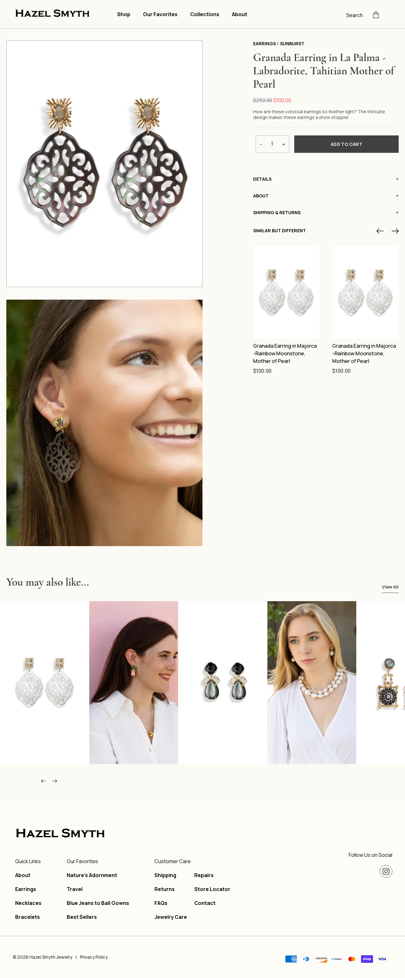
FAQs (160, 903)
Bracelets (27, 916)
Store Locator (212, 889)
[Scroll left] (43, 781)
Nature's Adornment (92, 875)
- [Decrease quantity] (261, 144)
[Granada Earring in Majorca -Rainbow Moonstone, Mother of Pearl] (286, 292)
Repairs (204, 875)
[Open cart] (376, 14)
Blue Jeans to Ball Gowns (98, 903)
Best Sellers (82, 916)
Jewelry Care (170, 916)
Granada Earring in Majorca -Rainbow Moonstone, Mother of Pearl (285, 353)
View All (390, 587)
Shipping (165, 875)
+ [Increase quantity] (283, 144)
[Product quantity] (272, 143)
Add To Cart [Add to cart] (346, 144)
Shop (123, 14)
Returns (164, 889)
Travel (75, 889)
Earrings (264, 43)
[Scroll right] (54, 781)
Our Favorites (160, 14)
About (239, 14)
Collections (204, 14)
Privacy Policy (94, 957)
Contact (204, 903)
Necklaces (28, 903)
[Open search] (357, 14)
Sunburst (292, 43)
